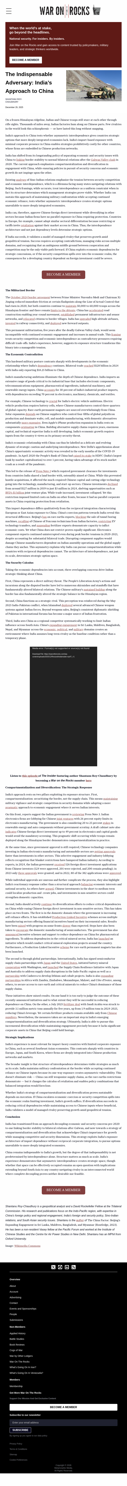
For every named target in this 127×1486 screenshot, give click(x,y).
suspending (43, 525)
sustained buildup (94, 589)
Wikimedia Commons (27, 1246)
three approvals (27, 873)
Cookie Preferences (18, 1460)
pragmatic (11, 807)
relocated (29, 319)
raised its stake (82, 456)
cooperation (12, 967)
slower (66, 926)
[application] (63, 706)
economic (50, 629)
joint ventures (65, 819)
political (62, 629)
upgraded (85, 319)
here (88, 780)
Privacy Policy (16, 1444)
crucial (53, 401)
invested (10, 323)
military (78, 629)
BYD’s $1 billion (14, 493)
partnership (12, 976)
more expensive (31, 423)
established (67, 314)
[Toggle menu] (8, 11)
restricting (104, 521)
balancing (87, 884)
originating (27, 427)
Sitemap (13, 1454)
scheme (64, 947)
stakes (106, 823)
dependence (45, 366)
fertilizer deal (72, 1004)
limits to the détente (63, 310)
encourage (22, 930)
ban (44, 517)
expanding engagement (63, 625)
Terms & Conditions (18, 1449)
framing (116, 334)
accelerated (96, 310)
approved (115, 873)
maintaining (110, 799)
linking (20, 160)
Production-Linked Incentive (69, 917)
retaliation (27, 225)
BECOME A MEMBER (25, 60)
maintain (71, 306)
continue (46, 904)
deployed (55, 323)
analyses (21, 180)
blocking (81, 517)
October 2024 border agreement (30, 297)
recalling (23, 521)
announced (12, 934)
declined (112, 484)
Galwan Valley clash (103, 160)
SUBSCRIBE (20, 1430)
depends (30, 414)
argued (49, 889)
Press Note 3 (43, 471)
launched (104, 939)
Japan (47, 963)
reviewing (78, 814)
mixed (22, 926)
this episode (30, 776)
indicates (10, 832)
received (59, 864)
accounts (49, 390)
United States (69, 963)
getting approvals (104, 851)
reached (88, 366)
